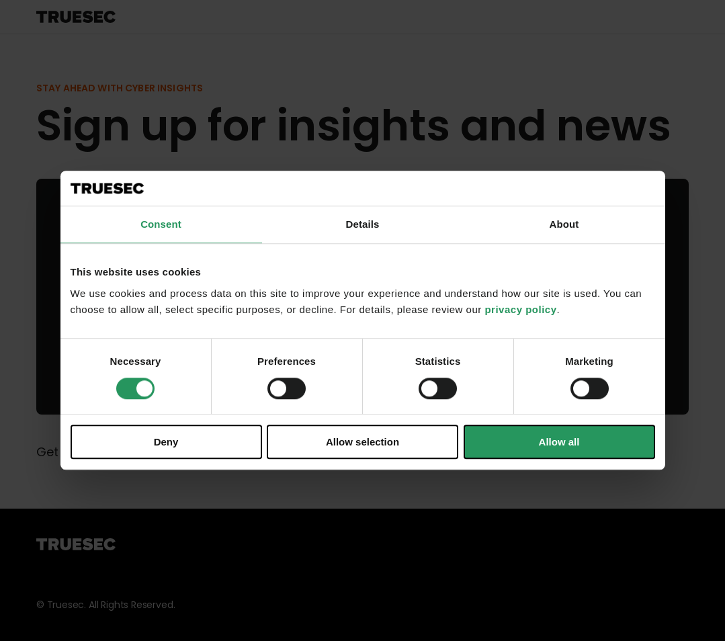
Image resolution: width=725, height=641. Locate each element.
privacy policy (520, 309)
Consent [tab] (160, 224)
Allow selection (362, 441)
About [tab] (564, 224)
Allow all (559, 441)
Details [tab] (363, 224)
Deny (166, 441)
